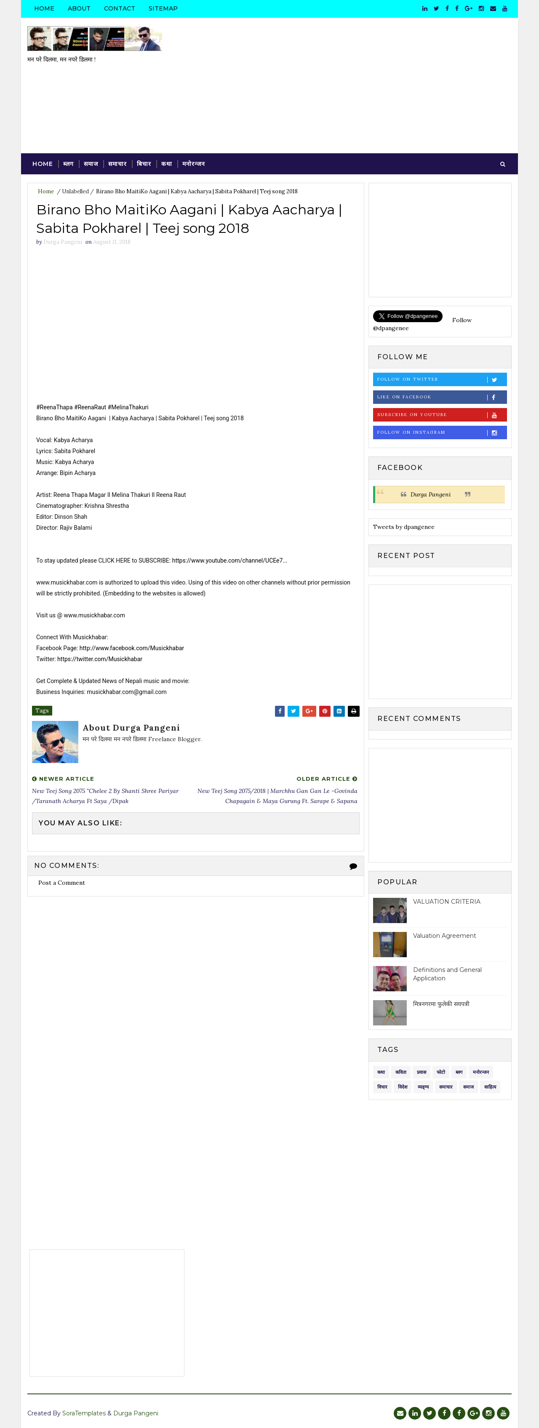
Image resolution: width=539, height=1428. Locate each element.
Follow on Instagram (442, 433)
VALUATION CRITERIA (446, 901)
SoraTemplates (84, 1413)
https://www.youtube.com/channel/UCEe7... (230, 560)
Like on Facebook (442, 397)
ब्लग (68, 164)
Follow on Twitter (442, 379)
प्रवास (421, 1072)
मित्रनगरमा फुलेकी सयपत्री (441, 1004)
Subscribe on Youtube (442, 415)
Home (44, 8)
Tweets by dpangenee (404, 527)
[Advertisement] (358, 86)
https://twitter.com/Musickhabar (99, 659)
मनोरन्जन (193, 164)
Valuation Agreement (444, 936)
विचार (382, 1087)
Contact (119, 8)
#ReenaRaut (90, 407)
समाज (91, 164)
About (79, 8)
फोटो (441, 1072)
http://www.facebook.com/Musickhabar (132, 648)
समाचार (117, 164)
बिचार (144, 164)
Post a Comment (61, 882)
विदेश (402, 1087)
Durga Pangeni (431, 494)
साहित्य (490, 1087)
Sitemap (163, 8)
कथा (166, 164)
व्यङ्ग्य (423, 1087)
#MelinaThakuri (128, 407)
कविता (400, 1072)
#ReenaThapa (54, 407)
